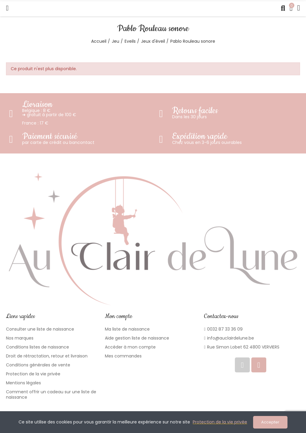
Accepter (270, 422)
